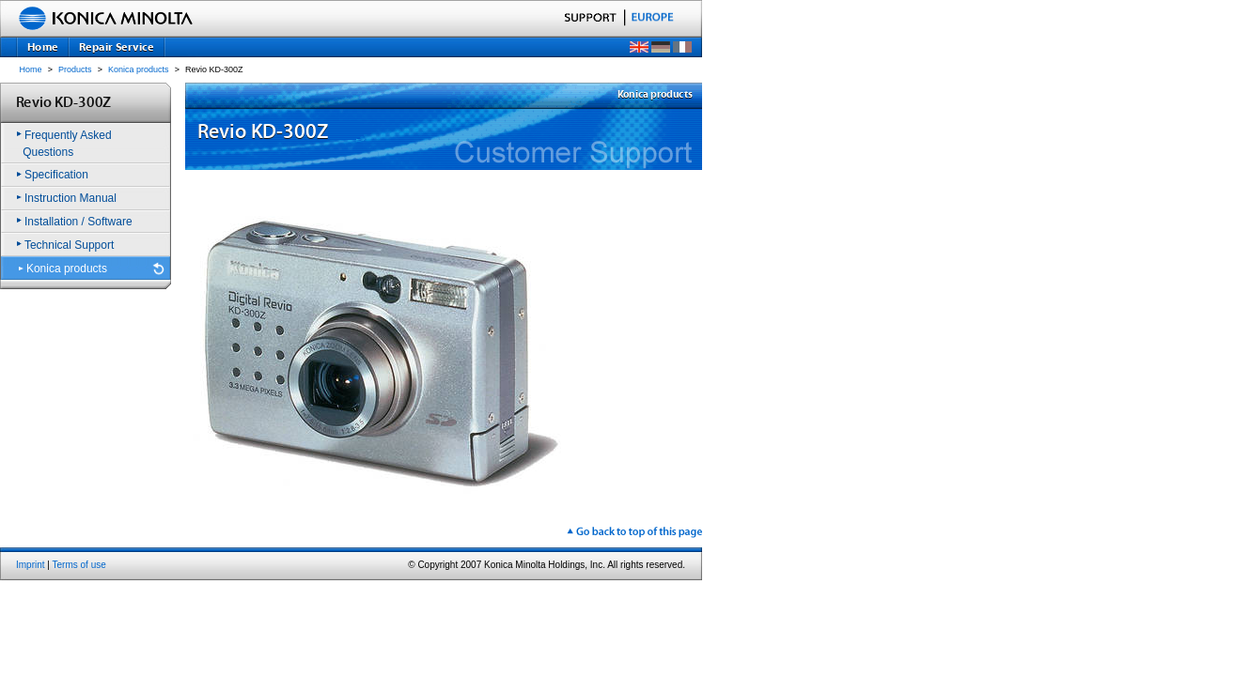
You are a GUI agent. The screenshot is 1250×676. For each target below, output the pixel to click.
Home (31, 69)
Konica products (138, 69)
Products (75, 69)
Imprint (30, 565)
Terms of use (79, 565)
